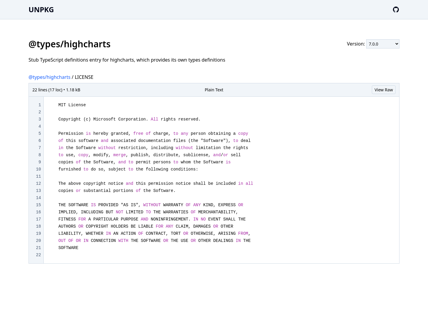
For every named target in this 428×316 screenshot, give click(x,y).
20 (38, 240)
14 (38, 197)
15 (38, 205)
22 (38, 255)
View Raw (383, 90)
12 (38, 183)
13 (38, 190)
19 (38, 233)
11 (38, 176)
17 (38, 219)
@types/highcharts (49, 77)
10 (38, 169)
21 (38, 247)
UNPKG (41, 9)
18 (38, 226)
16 (38, 212)
